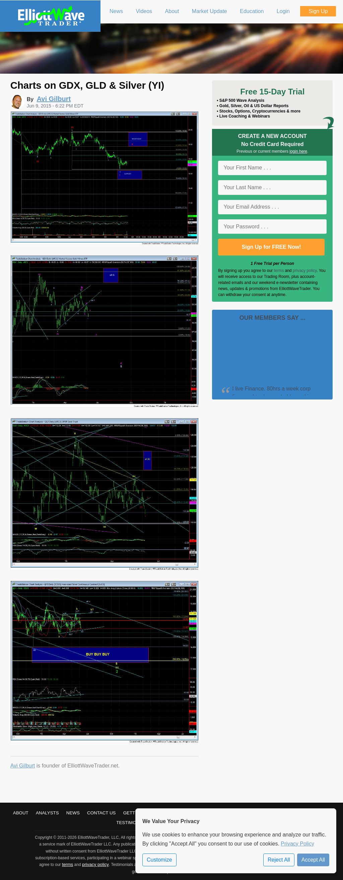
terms (279, 270)
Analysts (47, 812)
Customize (159, 860)
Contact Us (101, 812)
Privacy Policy (297, 844)
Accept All (313, 860)
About (20, 812)
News (73, 812)
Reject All (279, 860)
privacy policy (305, 270)
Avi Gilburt (22, 765)
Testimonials (132, 822)
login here (298, 151)
